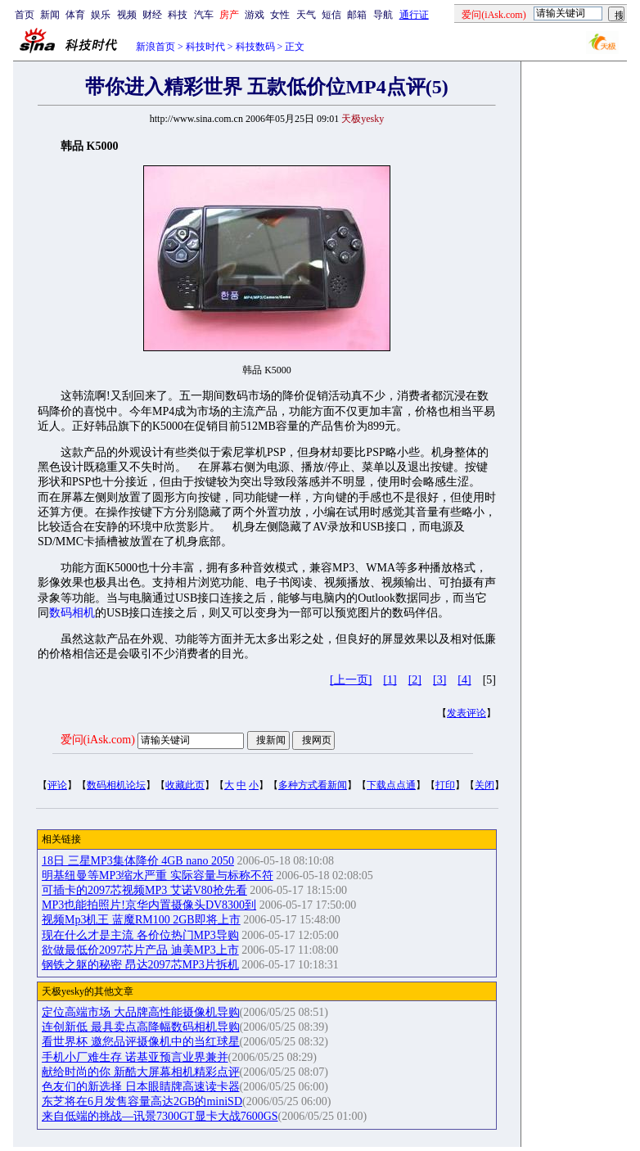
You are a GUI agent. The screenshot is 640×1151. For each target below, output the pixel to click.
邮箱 (357, 14)
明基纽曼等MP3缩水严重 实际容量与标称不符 (157, 875)
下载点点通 (391, 785)
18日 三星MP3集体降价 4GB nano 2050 (138, 861)
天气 (306, 14)
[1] (389, 680)
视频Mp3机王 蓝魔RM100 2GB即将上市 (141, 920)
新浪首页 (155, 46)
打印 (445, 785)
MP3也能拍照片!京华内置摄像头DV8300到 (149, 905)
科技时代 (205, 46)
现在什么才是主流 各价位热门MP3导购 (140, 935)
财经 (152, 14)
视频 (127, 14)
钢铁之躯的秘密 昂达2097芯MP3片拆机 (140, 965)
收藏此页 (185, 785)
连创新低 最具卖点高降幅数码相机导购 (141, 1027)
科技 (177, 14)
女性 (280, 14)
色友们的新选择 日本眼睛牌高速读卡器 (141, 1087)
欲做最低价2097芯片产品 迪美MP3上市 (140, 950)
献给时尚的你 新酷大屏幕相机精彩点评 (141, 1072)
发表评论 (466, 713)
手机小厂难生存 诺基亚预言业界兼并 (135, 1057)
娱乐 (100, 14)
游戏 (254, 14)
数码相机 (72, 613)
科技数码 (255, 46)
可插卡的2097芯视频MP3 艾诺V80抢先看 (144, 890)
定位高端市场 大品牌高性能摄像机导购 (141, 1012)
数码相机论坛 (116, 785)
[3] (439, 680)
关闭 (484, 785)
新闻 (50, 14)
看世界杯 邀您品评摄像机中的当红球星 (141, 1042)
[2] (414, 680)
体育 (75, 14)
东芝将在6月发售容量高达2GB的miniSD (142, 1101)
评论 (57, 785)
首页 (24, 14)
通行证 (414, 14)
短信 (331, 14)
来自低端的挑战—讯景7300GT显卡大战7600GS (160, 1116)
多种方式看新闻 (312, 785)
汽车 (204, 14)
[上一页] (351, 680)
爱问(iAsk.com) (98, 739)
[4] (464, 680)
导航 (383, 14)
